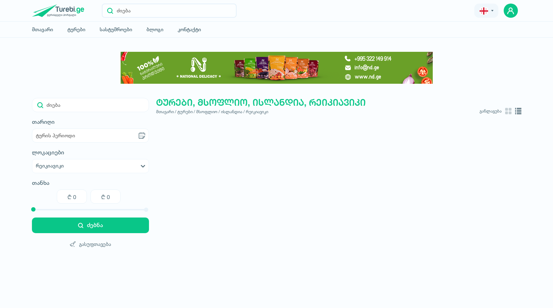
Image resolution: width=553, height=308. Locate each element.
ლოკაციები (48, 152)
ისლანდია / (233, 111)
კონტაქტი (189, 29)
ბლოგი (155, 29)
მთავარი (42, 29)
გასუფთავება (90, 244)
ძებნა (90, 225)
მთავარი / (166, 111)
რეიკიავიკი (257, 111)
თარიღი (43, 122)
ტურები (76, 29)
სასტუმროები (116, 29)
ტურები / (186, 111)
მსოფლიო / (208, 111)
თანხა (40, 183)
